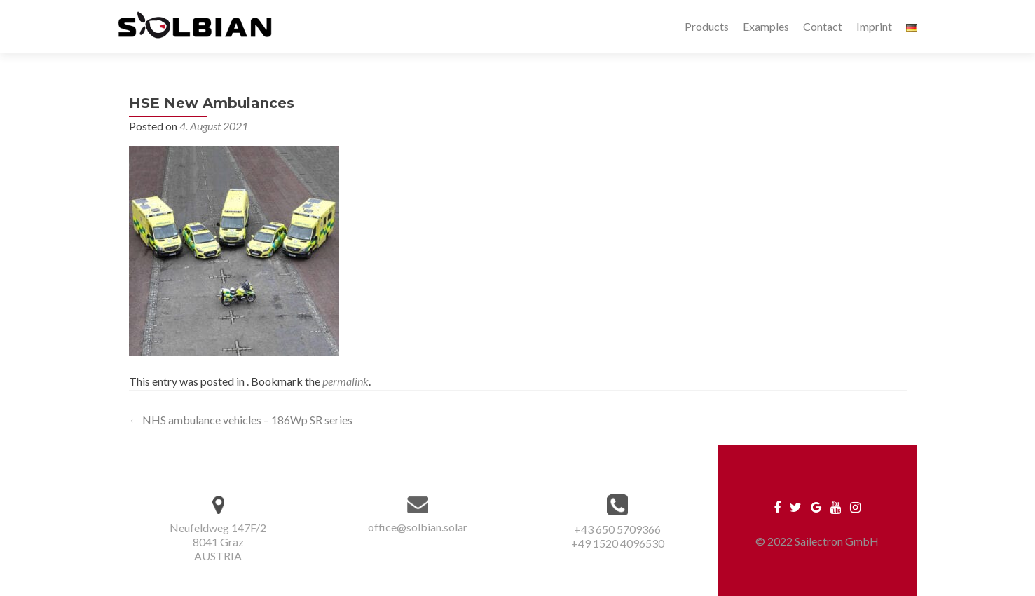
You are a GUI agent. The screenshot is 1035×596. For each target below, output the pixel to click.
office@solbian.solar (417, 527)
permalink (345, 381)
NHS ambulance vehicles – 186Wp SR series (240, 419)
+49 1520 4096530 (617, 543)
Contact (822, 26)
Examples (766, 26)
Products (707, 26)
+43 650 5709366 (617, 529)
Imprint (874, 26)
